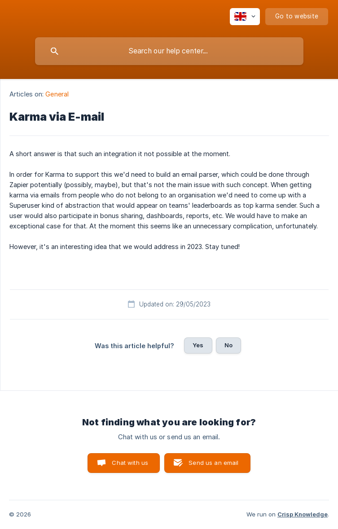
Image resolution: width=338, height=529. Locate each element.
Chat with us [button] (130, 462)
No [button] (228, 345)
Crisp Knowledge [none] (302, 514)
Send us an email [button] (213, 462)
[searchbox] (169, 51)
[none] (245, 16)
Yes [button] (198, 345)
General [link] (57, 94)
